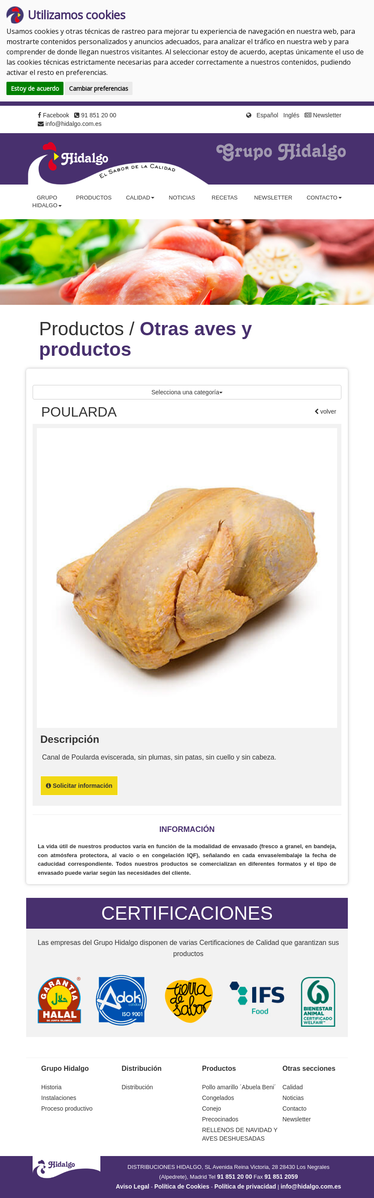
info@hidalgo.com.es (70, 123)
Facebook (53, 115)
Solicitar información (79, 785)
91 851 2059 (281, 1176)
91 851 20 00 (95, 115)
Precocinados (220, 1119)
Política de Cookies (181, 1186)
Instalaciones (58, 1097)
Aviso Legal (132, 1186)
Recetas (225, 197)
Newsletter (323, 115)
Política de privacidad (245, 1186)
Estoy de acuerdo (35, 88)
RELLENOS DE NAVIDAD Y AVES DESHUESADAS (239, 1134)
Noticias (182, 197)
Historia (51, 1087)
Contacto (295, 1108)
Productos (94, 197)
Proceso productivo (67, 1108)
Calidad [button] (140, 197)
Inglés (291, 115)
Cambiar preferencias (98, 88)
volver (327, 411)
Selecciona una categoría (187, 392)
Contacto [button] (324, 197)
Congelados (218, 1097)
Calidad (293, 1087)
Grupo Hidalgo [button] (47, 201)
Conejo (211, 1108)
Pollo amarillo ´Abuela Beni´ (239, 1087)
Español (267, 115)
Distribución (137, 1087)
